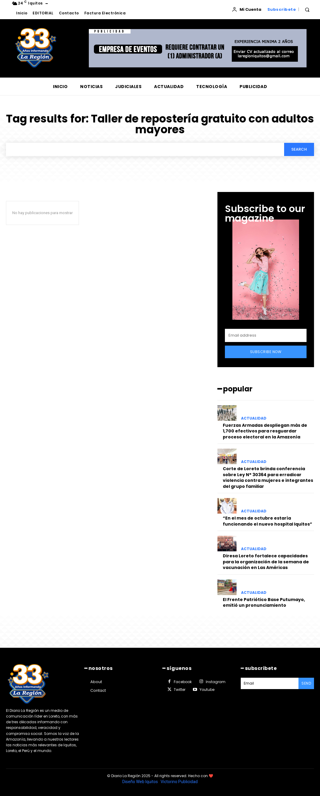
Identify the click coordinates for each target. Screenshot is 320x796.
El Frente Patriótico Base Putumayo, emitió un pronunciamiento (264, 603)
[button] (307, 10)
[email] (266, 335)
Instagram (215, 681)
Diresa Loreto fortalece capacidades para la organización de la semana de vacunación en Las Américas (266, 561)
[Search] (299, 149)
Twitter (179, 689)
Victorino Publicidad (179, 781)
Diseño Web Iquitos (140, 781)
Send (306, 683)
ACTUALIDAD (253, 418)
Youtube (206, 689)
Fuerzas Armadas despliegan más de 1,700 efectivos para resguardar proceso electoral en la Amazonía (265, 431)
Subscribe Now (266, 352)
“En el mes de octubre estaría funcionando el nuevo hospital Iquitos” (267, 521)
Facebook (183, 681)
